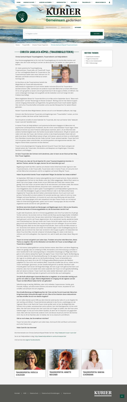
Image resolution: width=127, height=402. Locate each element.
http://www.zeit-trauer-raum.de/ (65, 333)
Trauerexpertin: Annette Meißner (60, 373)
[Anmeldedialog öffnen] (109, 2)
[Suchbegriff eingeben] (57, 33)
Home (18, 2)
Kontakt (17, 393)
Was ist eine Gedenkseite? (94, 61)
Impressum (67, 393)
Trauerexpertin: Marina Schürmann (93, 373)
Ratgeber (74, 2)
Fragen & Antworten (92, 59)
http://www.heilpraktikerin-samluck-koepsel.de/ (50, 336)
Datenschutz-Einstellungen (51, 393)
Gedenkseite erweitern (93, 56)
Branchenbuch (101, 2)
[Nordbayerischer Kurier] (102, 393)
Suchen (96, 34)
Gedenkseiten (61, 2)
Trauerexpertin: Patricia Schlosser (27, 373)
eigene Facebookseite (33, 340)
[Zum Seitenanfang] (122, 396)
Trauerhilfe (86, 2)
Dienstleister (65, 27)
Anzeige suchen (28, 2)
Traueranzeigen (51, 27)
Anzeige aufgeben (45, 2)
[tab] (51, 27)
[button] (36, 2)
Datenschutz (34, 393)
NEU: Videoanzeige (91, 63)
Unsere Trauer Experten (40, 45)
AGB (24, 393)
